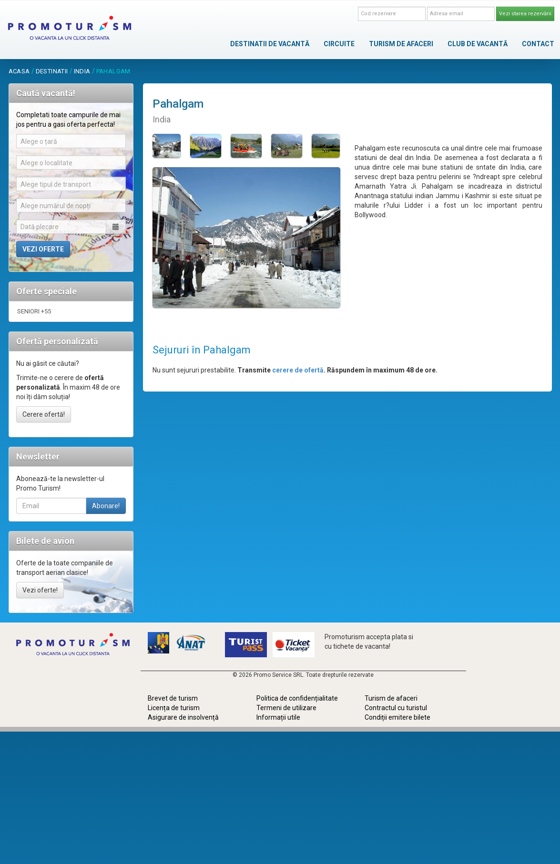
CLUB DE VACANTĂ (478, 44)
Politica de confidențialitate (297, 698)
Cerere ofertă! (43, 414)
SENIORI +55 (34, 311)
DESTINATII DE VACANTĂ (269, 44)
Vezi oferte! (40, 590)
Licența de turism (174, 708)
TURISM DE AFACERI (401, 44)
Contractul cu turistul (396, 708)
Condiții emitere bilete (397, 717)
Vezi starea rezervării (525, 13)
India (82, 71)
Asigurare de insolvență (183, 717)
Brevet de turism (173, 698)
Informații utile (278, 717)
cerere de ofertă (298, 370)
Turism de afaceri (391, 698)
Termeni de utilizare (286, 708)
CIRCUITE (339, 44)
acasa (19, 71)
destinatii (52, 71)
